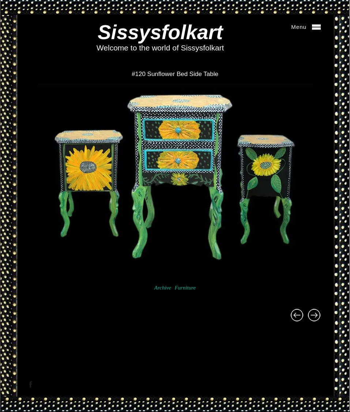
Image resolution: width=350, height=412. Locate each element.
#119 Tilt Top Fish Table (297, 315)
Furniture (185, 288)
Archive (162, 288)
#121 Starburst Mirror (314, 315)
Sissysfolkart (160, 32)
